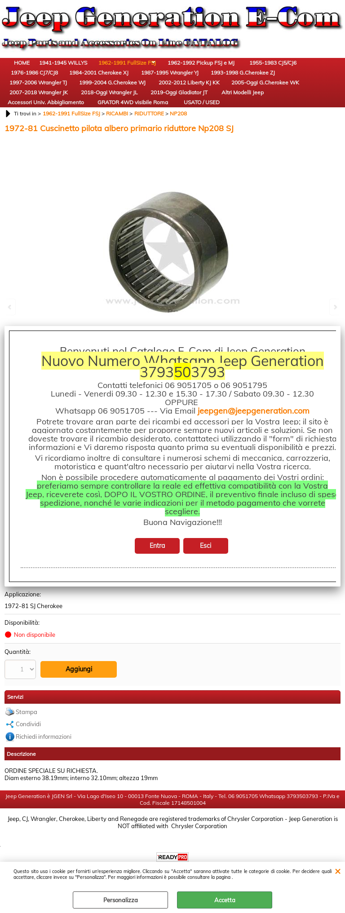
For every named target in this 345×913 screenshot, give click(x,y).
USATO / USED (74, 149)
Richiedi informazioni (43, 783)
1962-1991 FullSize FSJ (123, 70)
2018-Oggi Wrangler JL (123, 120)
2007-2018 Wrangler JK (74, 120)
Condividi (28, 771)
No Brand (17, 628)
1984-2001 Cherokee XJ (24, 95)
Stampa (26, 759)
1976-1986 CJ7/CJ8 (272, 70)
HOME (25, 74)
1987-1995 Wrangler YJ (74, 95)
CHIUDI (338, 870)
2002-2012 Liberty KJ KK (272, 95)
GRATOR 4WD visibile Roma (25, 145)
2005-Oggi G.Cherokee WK (25, 120)
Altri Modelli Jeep (222, 120)
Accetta (224, 900)
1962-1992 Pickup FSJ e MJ (173, 70)
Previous (10, 307)
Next (335, 307)
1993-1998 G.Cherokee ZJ (124, 95)
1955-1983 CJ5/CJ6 (222, 70)
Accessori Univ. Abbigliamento (272, 120)
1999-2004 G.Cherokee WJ (222, 95)
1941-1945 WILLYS (74, 70)
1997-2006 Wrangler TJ (173, 95)
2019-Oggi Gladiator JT (173, 120)
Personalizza (120, 900)
